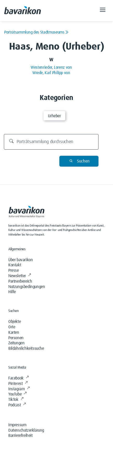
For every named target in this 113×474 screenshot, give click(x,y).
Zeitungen (16, 343)
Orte (11, 327)
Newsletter (19, 275)
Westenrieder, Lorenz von (51, 67)
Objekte (14, 322)
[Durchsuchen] (51, 142)
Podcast (17, 405)
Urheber (54, 116)
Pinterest (18, 383)
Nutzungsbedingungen (26, 287)
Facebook (18, 378)
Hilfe (12, 292)
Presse (13, 270)
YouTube (17, 394)
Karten (13, 332)
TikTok (15, 399)
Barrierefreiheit (20, 435)
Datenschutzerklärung (26, 430)
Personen (16, 338)
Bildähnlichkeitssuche (26, 348)
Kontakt (14, 265)
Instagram (19, 389)
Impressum (17, 425)
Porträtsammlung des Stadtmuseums (36, 32)
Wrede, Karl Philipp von (51, 73)
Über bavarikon (20, 260)
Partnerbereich (20, 281)
